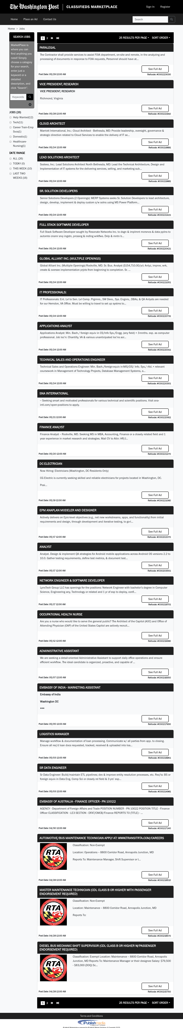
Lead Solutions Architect (59, 157)
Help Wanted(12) (23, 117)
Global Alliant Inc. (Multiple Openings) (70, 258)
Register (165, 6)
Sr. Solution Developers (58, 191)
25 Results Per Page (133, 37)
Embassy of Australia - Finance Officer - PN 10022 (77, 801)
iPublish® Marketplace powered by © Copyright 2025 (91, 1022)
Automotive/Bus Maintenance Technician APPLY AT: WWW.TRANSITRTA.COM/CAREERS (101, 838)
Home (14, 19)
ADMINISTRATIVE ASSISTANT (59, 651)
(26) (15, 112)
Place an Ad (30, 19)
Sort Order (160, 37)
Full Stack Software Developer (64, 225)
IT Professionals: (52, 292)
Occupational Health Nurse (60, 614)
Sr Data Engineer (52, 768)
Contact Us (49, 19)
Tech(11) (18, 122)
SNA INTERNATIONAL (53, 393)
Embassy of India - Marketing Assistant (69, 687)
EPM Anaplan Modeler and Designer (67, 510)
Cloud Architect (52, 123)
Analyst (45, 547)
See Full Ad (155, 69)
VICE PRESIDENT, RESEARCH (58, 84)
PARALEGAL (47, 47)
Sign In (150, 6)
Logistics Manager (54, 734)
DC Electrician (50, 463)
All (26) (18, 158)
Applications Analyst (55, 326)
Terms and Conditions (91, 1015)
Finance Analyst (51, 427)
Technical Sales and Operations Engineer (72, 360)
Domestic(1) (20, 136)
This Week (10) (22, 168)
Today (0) (19, 163)
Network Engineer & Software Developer (72, 580)
